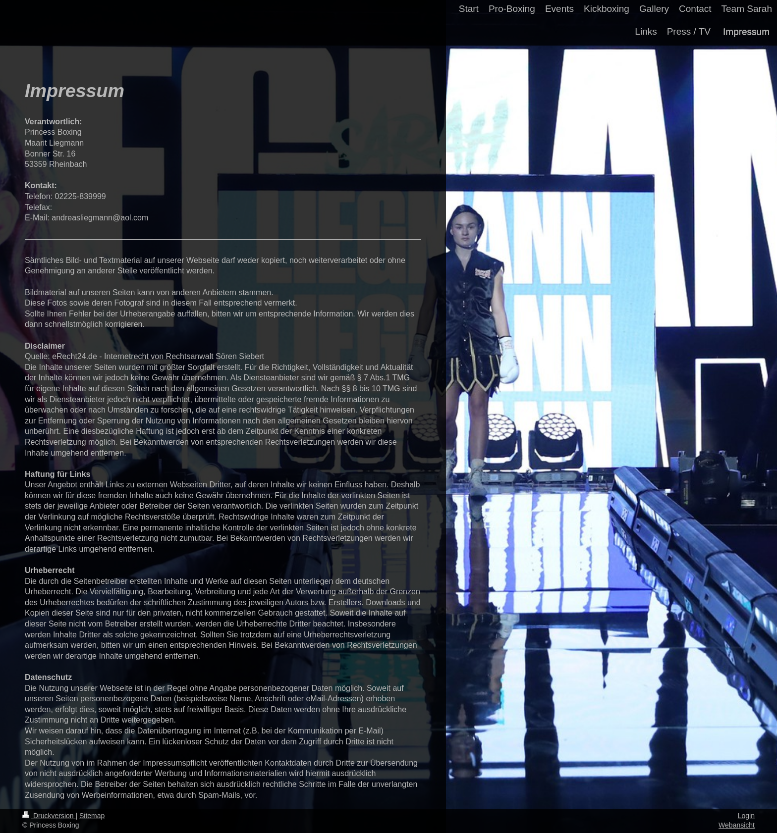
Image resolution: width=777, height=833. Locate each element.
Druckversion (48, 816)
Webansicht (737, 825)
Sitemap (92, 816)
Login (746, 816)
